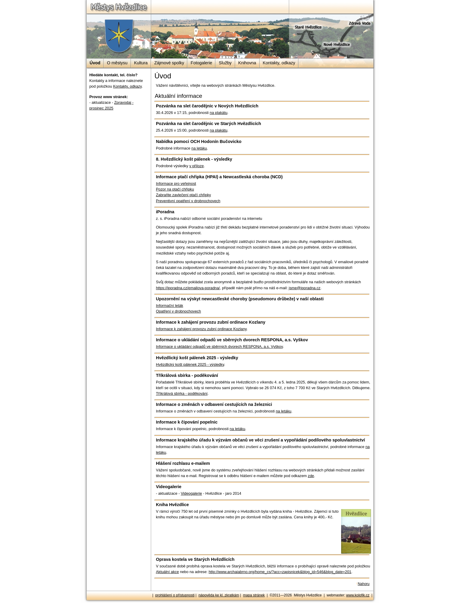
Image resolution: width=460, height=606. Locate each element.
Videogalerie (191, 493)
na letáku (199, 148)
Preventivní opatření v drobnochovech (188, 201)
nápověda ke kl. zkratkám (218, 595)
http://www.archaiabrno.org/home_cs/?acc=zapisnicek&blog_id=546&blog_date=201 (279, 572)
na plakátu (218, 112)
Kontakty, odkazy (127, 86)
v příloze (196, 166)
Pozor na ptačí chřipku (175, 189)
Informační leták (169, 305)
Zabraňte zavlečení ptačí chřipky (183, 195)
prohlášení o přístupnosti (174, 595)
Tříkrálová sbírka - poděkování (182, 393)
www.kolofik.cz (357, 595)
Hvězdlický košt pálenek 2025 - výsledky (190, 364)
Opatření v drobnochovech (178, 311)
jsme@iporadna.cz (305, 288)
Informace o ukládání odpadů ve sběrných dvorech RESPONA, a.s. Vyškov (219, 346)
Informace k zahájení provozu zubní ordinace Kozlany (201, 329)
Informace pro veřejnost (176, 183)
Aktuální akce (167, 572)
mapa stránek (254, 595)
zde (311, 475)
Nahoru (363, 584)
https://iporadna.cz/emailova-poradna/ (188, 288)
